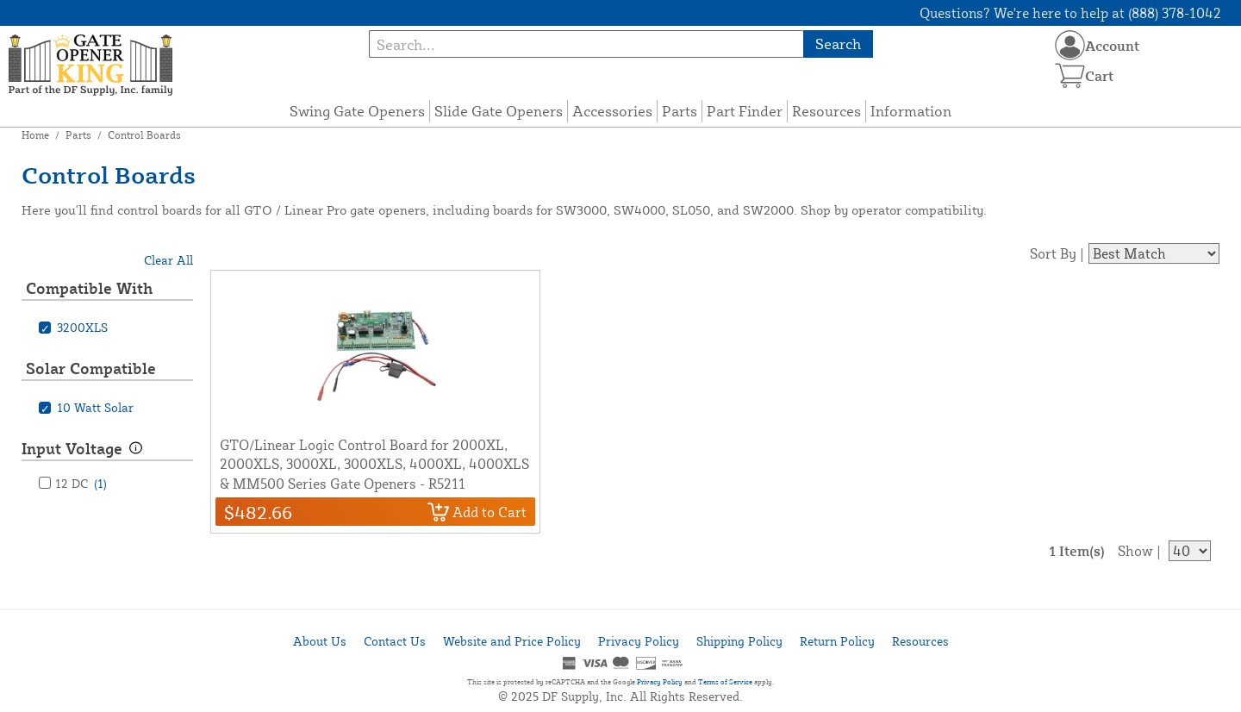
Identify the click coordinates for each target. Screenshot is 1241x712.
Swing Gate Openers (357, 111)
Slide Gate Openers (498, 111)
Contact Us (395, 641)
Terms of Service (725, 682)
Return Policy (837, 641)
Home (35, 134)
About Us (319, 641)
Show (1135, 550)
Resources (826, 111)
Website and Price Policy (512, 641)
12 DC (81, 483)
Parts (679, 111)
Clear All (168, 260)
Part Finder (745, 111)
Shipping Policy (739, 641)
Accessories (612, 111)
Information (910, 111)
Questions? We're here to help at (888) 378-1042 (1070, 13)
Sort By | (1057, 253)
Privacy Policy (638, 641)
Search (838, 43)
